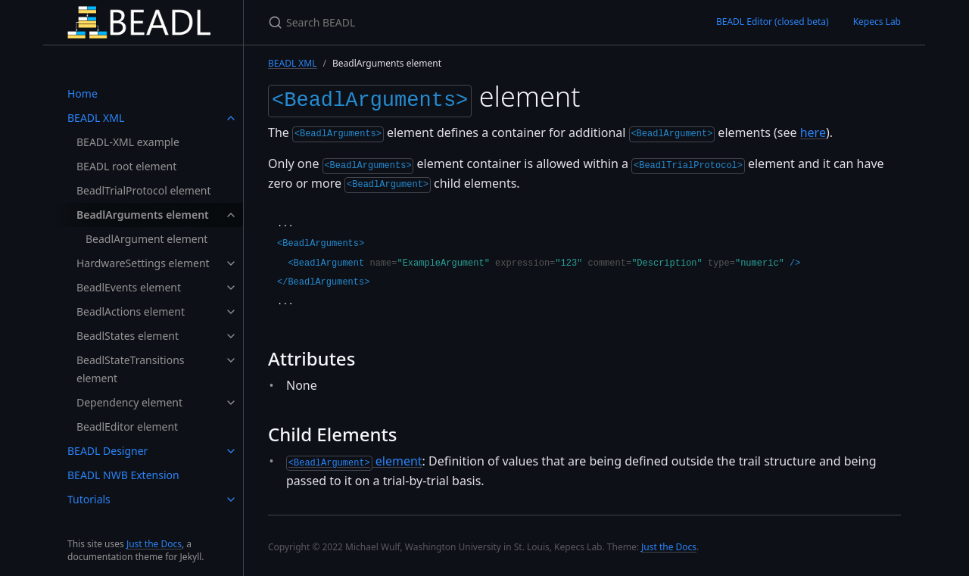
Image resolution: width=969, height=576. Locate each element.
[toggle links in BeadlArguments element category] (231, 215)
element (354, 458)
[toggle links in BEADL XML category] (231, 118)
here (813, 129)
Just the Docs (154, 543)
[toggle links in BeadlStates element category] (231, 336)
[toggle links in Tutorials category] (231, 499)
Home (82, 93)
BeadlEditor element (127, 426)
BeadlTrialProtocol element (143, 190)
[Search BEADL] (447, 22)
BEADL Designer (107, 451)
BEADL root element (126, 166)
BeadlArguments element (142, 214)
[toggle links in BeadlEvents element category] (231, 288)
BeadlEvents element (128, 287)
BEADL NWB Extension (123, 475)
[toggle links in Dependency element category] (231, 403)
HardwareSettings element (143, 263)
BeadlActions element (130, 311)
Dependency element (129, 402)
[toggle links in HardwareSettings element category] (231, 263)
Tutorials (89, 499)
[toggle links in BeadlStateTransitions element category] (231, 360)
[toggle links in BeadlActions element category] (231, 312)
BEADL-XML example (127, 142)
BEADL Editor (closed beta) (772, 21)
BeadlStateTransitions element (130, 369)
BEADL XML (95, 118)
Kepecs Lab (877, 21)
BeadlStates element (127, 335)
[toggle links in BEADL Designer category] (231, 451)
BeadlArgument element (146, 239)
